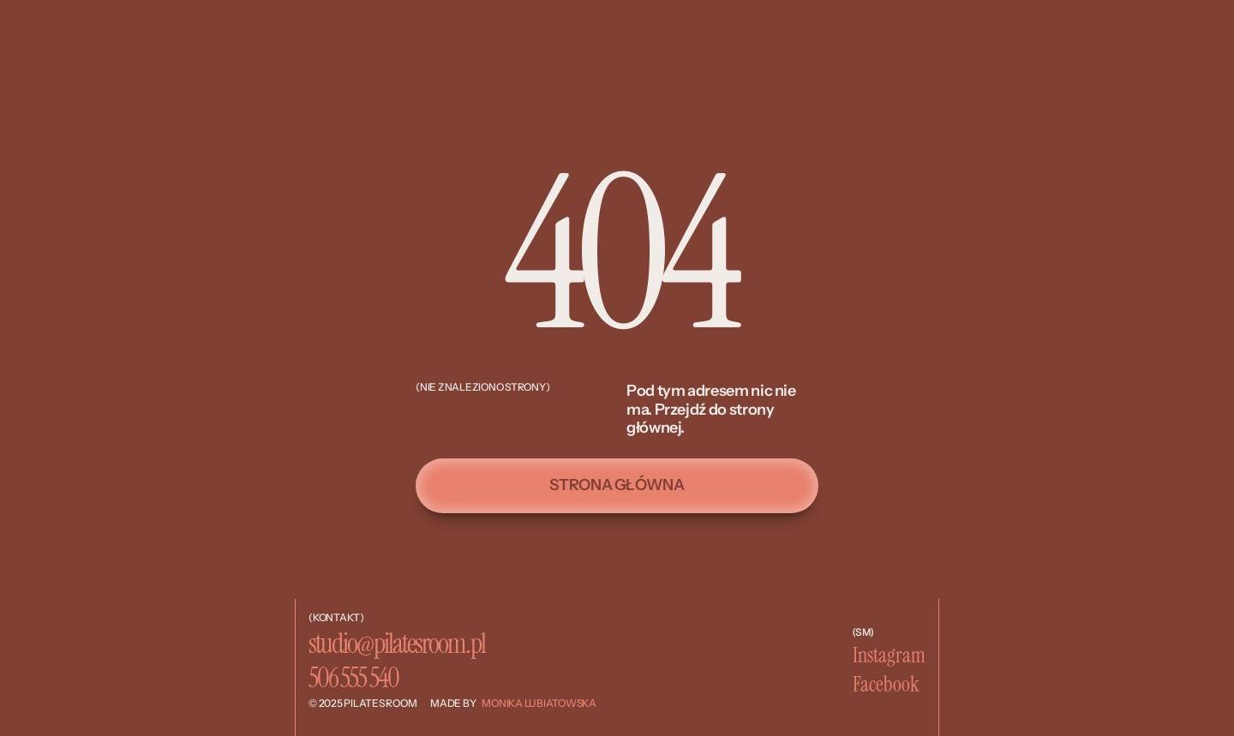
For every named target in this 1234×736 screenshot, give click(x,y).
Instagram (889, 655)
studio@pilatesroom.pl (396, 643)
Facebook (886, 684)
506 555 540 (353, 678)
